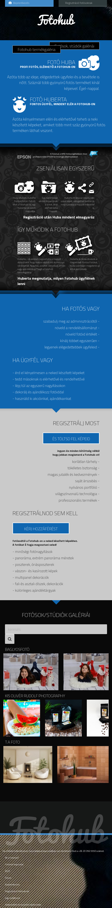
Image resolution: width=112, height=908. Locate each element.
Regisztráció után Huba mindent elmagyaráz (58, 217)
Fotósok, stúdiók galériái (74, 46)
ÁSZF (7, 871)
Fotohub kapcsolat (14, 864)
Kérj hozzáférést (41, 529)
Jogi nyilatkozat (12, 898)
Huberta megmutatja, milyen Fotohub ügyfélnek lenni (56, 280)
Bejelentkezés (19, 3)
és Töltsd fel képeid (71, 439)
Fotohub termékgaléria (36, 49)
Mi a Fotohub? (12, 857)
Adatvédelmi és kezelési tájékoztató (23, 904)
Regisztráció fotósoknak (78, 3)
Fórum (8, 877)
